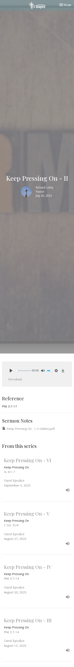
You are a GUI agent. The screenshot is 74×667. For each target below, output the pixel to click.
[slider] (23, 371)
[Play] (11, 370)
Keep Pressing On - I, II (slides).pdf (28, 428)
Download (15, 379)
